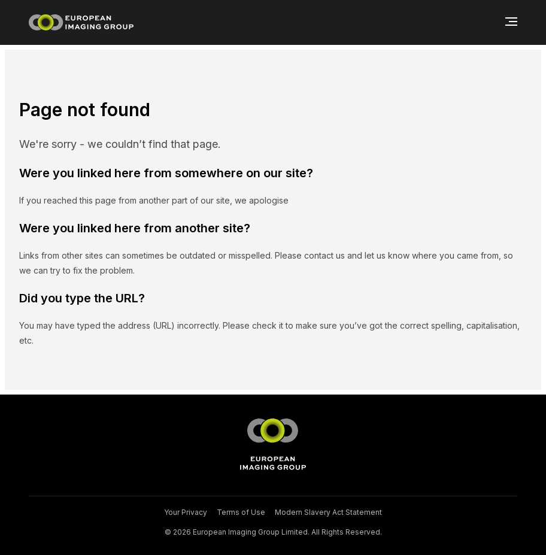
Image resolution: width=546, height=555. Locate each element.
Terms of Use (241, 512)
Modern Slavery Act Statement (328, 512)
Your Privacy (185, 512)
